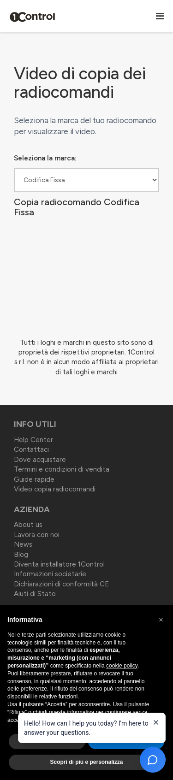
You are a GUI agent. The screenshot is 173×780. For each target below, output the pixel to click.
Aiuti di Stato (35, 594)
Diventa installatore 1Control (59, 564)
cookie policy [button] (121, 665)
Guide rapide (34, 479)
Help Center (33, 440)
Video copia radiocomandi (54, 489)
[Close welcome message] (156, 722)
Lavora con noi (37, 535)
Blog (21, 554)
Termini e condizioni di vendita (61, 469)
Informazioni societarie (50, 574)
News (23, 544)
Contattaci (31, 449)
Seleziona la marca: (45, 158)
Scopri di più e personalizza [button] (86, 762)
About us (28, 524)
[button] (161, 620)
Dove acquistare (40, 459)
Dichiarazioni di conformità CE (61, 584)
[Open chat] (153, 760)
